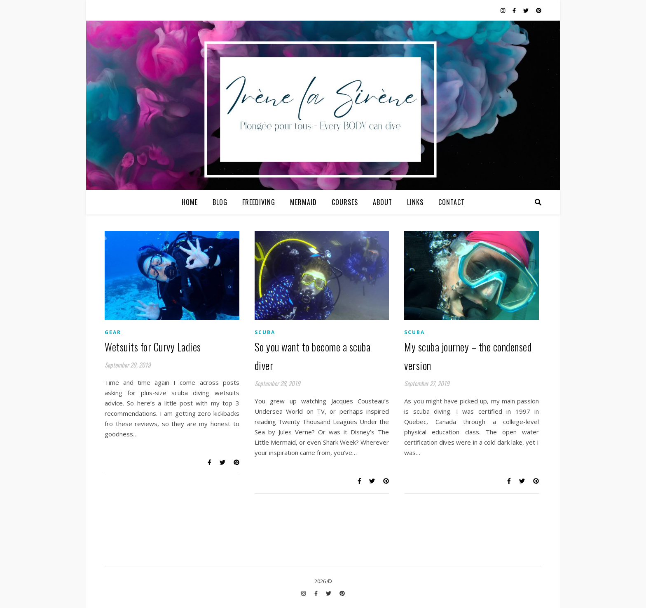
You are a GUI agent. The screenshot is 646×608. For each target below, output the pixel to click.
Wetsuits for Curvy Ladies (153, 346)
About (382, 202)
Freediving (258, 202)
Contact (451, 202)
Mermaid (303, 202)
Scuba (265, 332)
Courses (345, 202)
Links (415, 202)
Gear (113, 332)
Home (190, 202)
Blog (220, 202)
